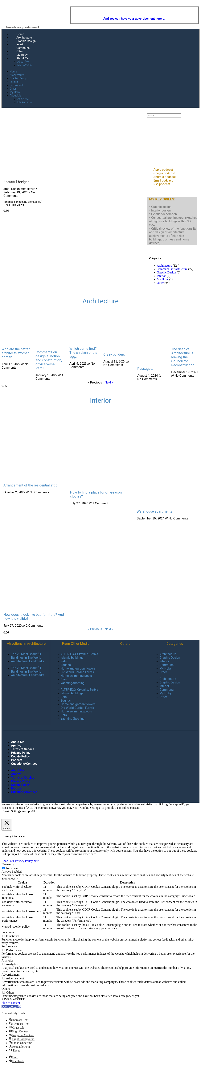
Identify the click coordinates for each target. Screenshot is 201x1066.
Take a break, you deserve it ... (24, 27)
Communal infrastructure (172, 269)
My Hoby (22, 54)
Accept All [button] (28, 811)
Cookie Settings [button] (11, 811)
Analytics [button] (7, 960)
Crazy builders (114, 354)
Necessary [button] (8, 864)
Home (20, 34)
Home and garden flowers (78, 668)
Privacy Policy (20, 753)
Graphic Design (26, 41)
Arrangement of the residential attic (30, 485)
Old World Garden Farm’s (77, 672)
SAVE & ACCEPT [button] (13, 999)
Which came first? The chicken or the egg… (83, 352)
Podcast (16, 760)
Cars (64, 679)
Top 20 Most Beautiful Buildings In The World (26, 655)
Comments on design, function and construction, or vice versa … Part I (48, 360)
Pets (64, 661)
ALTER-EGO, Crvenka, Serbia (79, 654)
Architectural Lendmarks (27, 661)
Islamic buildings (72, 657)
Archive (16, 745)
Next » (109, 382)
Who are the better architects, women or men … (16, 353)
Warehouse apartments (154, 511)
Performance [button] (9, 946)
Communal (23, 48)
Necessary (12, 868)
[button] (11, 1006)
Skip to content (11, 1002)
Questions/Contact (24, 763)
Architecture (24, 37)
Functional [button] (8, 932)
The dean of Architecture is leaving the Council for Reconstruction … (184, 357)
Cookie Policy (20, 756)
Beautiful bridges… (17, 182)
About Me (22, 58)
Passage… (145, 369)
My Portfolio (24, 65)
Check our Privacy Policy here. (21, 861)
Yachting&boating (73, 683)
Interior (21, 44)
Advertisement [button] (10, 974)
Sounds (66, 665)
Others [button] (6, 988)
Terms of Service (22, 749)
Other (19, 51)
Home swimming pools (76, 676)
